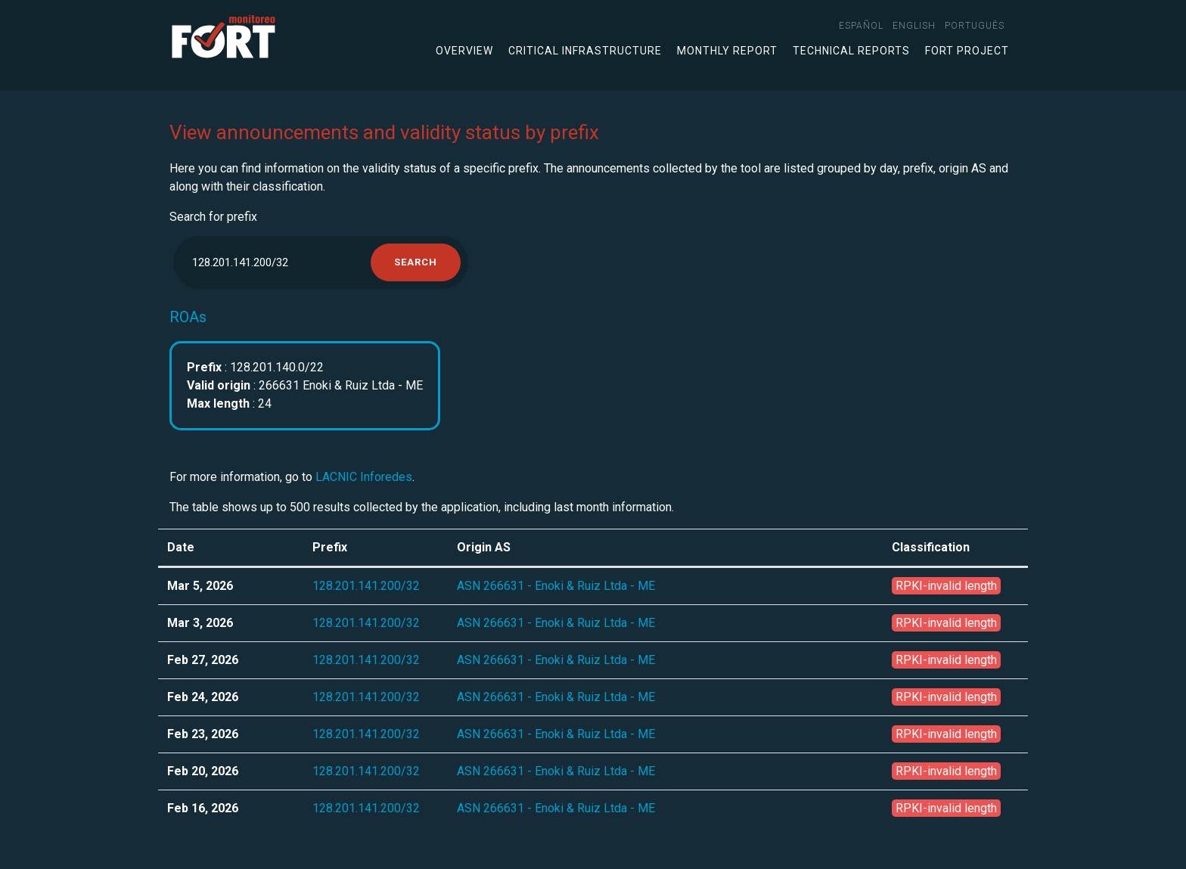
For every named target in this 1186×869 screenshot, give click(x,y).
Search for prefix (213, 216)
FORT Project (967, 51)
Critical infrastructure (585, 51)
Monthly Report (727, 51)
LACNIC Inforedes (363, 477)
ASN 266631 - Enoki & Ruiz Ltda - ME (556, 586)
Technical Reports (851, 51)
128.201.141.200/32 (366, 586)
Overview (464, 51)
